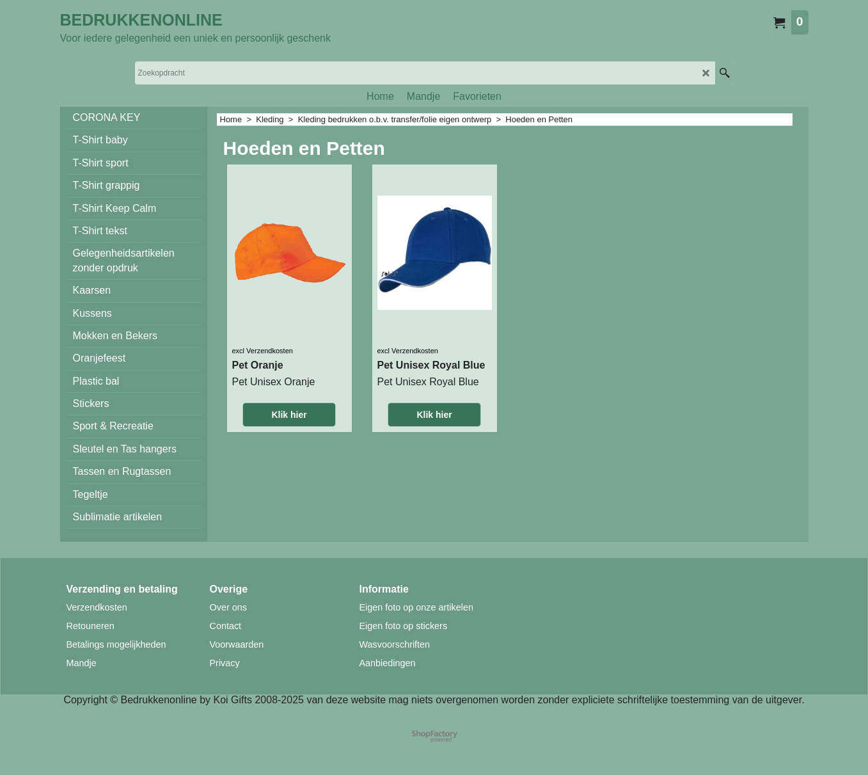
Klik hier (288, 415)
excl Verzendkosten (262, 351)
